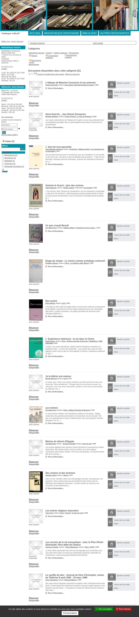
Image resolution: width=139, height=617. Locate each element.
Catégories (6, 152)
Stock (66, 475)
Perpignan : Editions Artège (80, 149)
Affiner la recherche (72, 74)
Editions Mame (69, 228)
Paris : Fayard (65, 513)
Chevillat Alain (50, 444)
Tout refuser (123, 609)
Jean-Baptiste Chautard (54, 149)
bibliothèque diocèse (36, 53)
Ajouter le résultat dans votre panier (50, 74)
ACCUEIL (35, 33)
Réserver (34, 103)
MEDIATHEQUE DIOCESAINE (61, 33)
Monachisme (74, 53)
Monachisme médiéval (71, 56)
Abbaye (34, 56)
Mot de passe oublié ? (9, 135)
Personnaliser (70, 613)
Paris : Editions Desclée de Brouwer (75, 341)
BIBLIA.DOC (90, 33)
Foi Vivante (88, 188)
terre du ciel (87, 444)
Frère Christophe (51, 580)
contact (4, 69)
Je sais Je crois (77, 513)
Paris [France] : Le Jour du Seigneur (78, 116)
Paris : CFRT (89, 547)
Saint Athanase (50, 188)
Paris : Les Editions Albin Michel (77, 263)
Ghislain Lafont (51, 475)
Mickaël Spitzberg (51, 116)
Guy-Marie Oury (51, 228)
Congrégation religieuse (52, 57)
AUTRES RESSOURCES (114, 33)
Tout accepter (104, 609)
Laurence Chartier (51, 547)
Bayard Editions (70, 580)
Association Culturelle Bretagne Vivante (79, 85)
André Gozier (50, 341)
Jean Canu (49, 513)
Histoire (49, 53)
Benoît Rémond (51, 378)
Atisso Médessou (71, 547)
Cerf (63, 303)
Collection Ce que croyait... (86, 228)
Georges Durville (51, 85)
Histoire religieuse (60, 53)
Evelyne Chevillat (69, 444)
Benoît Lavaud (69, 188)
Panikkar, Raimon (51, 263)
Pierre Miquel (50, 303)
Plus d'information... (56, 88)
